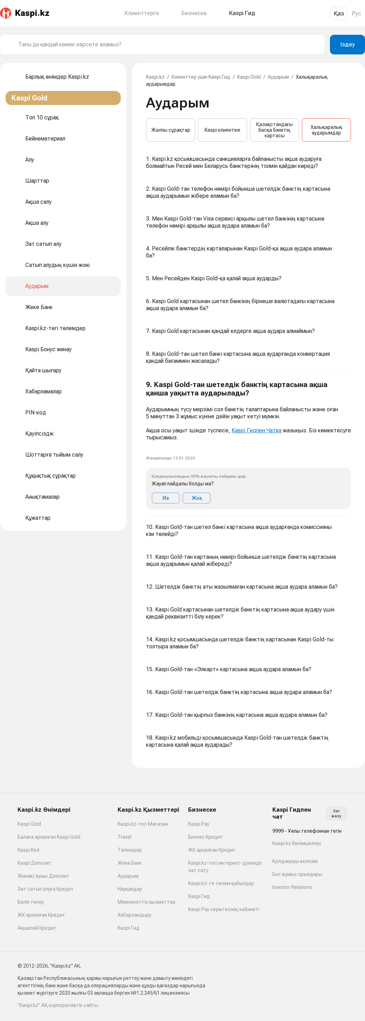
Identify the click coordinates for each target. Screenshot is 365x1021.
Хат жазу (336, 813)
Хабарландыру (134, 915)
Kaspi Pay (198, 824)
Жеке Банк (130, 863)
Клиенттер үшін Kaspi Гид (201, 77)
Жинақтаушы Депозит (43, 876)
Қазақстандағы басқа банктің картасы (274, 130)
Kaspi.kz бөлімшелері (296, 843)
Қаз (339, 13)
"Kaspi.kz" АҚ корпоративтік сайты (58, 1005)
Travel (124, 837)
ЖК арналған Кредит (41, 915)
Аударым (278, 77)
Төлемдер (130, 850)
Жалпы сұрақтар (170, 130)
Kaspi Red (28, 850)
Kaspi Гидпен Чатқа (256, 430)
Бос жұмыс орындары (297, 874)
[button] (248, 445)
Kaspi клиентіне (222, 130)
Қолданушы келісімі (295, 861)
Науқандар (130, 889)
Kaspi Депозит (35, 863)
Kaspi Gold (249, 77)
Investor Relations (292, 887)
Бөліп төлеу (31, 902)
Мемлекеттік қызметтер (146, 902)
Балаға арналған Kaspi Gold (49, 837)
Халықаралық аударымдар (326, 130)
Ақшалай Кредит (37, 928)
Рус (356, 13)
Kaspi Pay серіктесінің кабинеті (223, 909)
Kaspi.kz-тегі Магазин (143, 824)
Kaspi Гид (128, 928)
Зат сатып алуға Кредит (46, 889)
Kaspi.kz (155, 77)
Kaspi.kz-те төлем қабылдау (221, 883)
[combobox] (168, 44)
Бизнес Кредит (205, 837)
